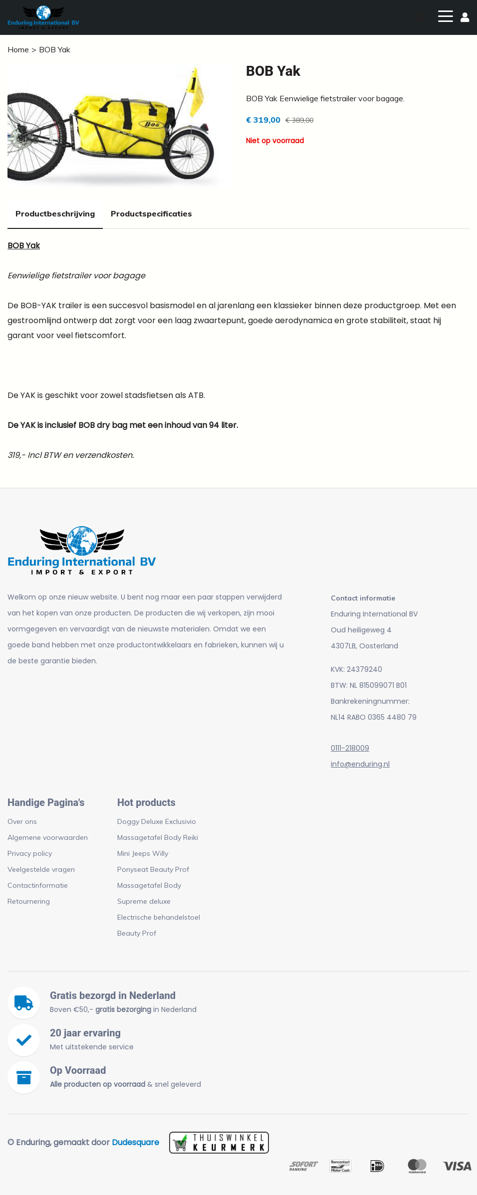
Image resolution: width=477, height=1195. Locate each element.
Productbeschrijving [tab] (55, 213)
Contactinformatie (37, 885)
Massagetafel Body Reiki (157, 837)
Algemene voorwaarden (47, 837)
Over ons (22, 821)
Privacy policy (29, 853)
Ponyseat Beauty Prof (153, 869)
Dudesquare (135, 1142)
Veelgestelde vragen (41, 869)
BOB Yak (54, 49)
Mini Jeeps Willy (142, 853)
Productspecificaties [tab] (151, 213)
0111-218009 (350, 748)
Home (18, 49)
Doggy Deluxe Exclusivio (156, 821)
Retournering (28, 901)
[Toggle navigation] (445, 15)
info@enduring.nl (360, 764)
